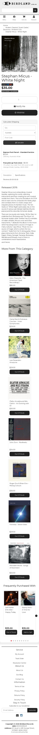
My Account (19, 654)
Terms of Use (19, 686)
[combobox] (17, 10)
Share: (7, 84)
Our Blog (19, 675)
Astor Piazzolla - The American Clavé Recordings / (17, 280)
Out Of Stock (19, 290)
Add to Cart (28, 632)
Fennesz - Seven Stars (18, 524)
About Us (19, 670)
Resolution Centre (19, 663)
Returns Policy (19, 695)
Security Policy (19, 700)
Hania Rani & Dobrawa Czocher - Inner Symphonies (18, 321)
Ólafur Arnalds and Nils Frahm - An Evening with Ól (19, 403)
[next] (36, 616)
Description (7, 175)
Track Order (19, 658)
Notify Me (19, 106)
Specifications (20, 175)
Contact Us (19, 679)
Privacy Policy (19, 691)
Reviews (10, 179)
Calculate (19, 143)
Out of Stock (11, 632)
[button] (16, 592)
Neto (26, 732)
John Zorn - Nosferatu (18, 442)
